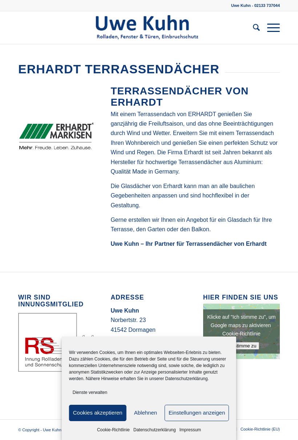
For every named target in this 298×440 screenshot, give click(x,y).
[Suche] (253, 27)
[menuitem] (253, 27)
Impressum (190, 429)
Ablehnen (145, 413)
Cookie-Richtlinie (113, 429)
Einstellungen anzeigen (197, 413)
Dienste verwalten (90, 392)
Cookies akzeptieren (97, 413)
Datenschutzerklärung (154, 429)
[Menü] (270, 27)
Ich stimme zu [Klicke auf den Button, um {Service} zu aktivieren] (241, 346)
